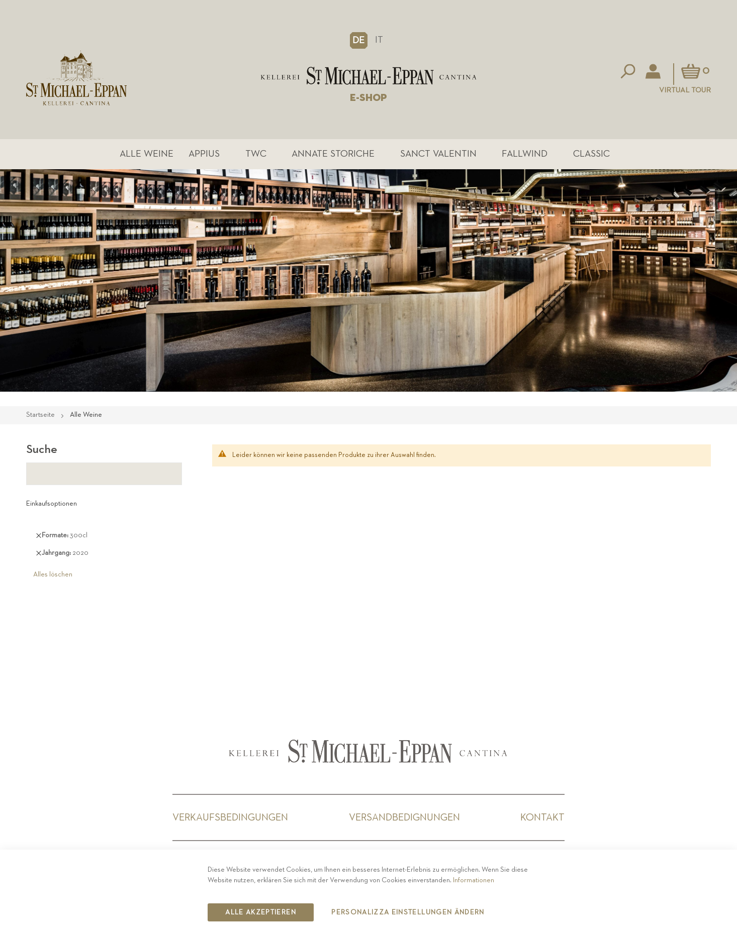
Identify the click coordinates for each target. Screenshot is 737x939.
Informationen (473, 880)
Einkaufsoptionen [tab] (51, 503)
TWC (255, 154)
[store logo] (368, 76)
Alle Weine (146, 154)
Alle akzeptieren (260, 912)
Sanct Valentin (438, 154)
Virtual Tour (685, 90)
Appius (204, 154)
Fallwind (524, 154)
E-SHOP (368, 98)
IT (379, 40)
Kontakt (542, 817)
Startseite (41, 414)
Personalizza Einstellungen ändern (408, 912)
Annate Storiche (333, 154)
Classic (591, 154)
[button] (358, 40)
